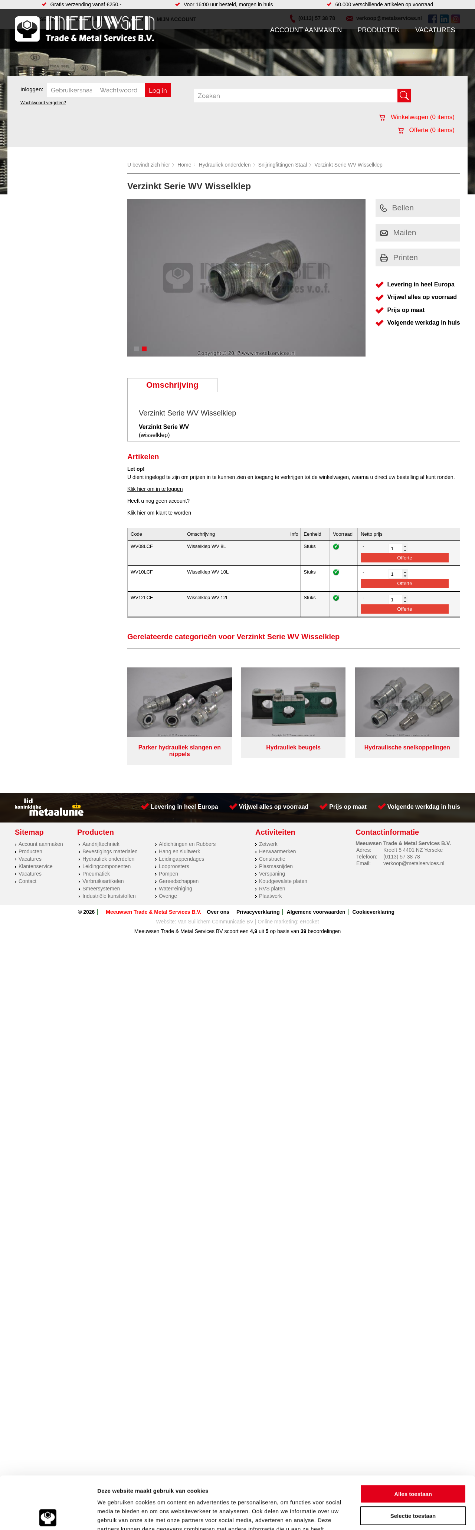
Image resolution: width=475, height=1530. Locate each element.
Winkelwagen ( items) (417, 117)
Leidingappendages (181, 859)
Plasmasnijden (276, 866)
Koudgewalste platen (283, 881)
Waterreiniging (175, 889)
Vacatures (435, 30)
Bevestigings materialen (110, 851)
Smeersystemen (101, 889)
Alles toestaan (413, 1441)
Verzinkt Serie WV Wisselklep (348, 165)
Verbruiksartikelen (103, 881)
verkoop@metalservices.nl (413, 863)
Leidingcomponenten (106, 866)
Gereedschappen (179, 881)
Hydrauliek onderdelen (225, 165)
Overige (168, 896)
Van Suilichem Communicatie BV (215, 922)
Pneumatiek (96, 874)
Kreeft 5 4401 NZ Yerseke (413, 850)
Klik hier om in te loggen (155, 489)
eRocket (309, 922)
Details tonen (401, 1515)
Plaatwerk (270, 896)
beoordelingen (324, 931)
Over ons (218, 912)
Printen (399, 257)
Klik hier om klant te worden (159, 513)
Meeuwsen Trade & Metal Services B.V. (153, 912)
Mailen (398, 232)
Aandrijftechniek (100, 844)
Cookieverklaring (373, 912)
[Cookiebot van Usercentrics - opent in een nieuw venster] (48, 1515)
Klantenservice (36, 866)
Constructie (272, 859)
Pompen (168, 874)
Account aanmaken (306, 30)
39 (304, 931)
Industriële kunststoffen (109, 896)
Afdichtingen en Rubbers (187, 844)
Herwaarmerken (277, 851)
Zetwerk (268, 844)
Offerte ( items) (426, 130)
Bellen (397, 207)
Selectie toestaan (413, 1463)
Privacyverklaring (258, 912)
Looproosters (174, 866)
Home (184, 165)
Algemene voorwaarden (316, 912)
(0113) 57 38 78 (401, 857)
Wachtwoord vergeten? (43, 102)
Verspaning (272, 874)
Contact (27, 881)
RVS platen (272, 889)
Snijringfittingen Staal (282, 165)
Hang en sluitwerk (179, 851)
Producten (378, 30)
